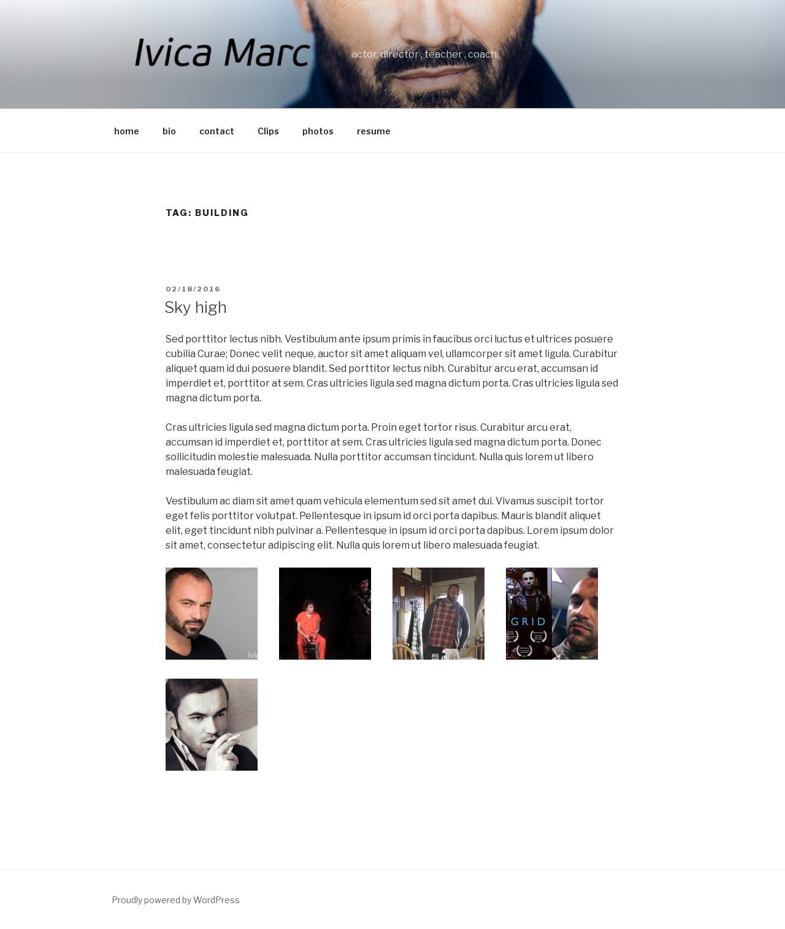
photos (318, 131)
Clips (268, 131)
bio (169, 131)
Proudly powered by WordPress (176, 900)
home (126, 131)
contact (216, 131)
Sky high (195, 307)
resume (374, 131)
